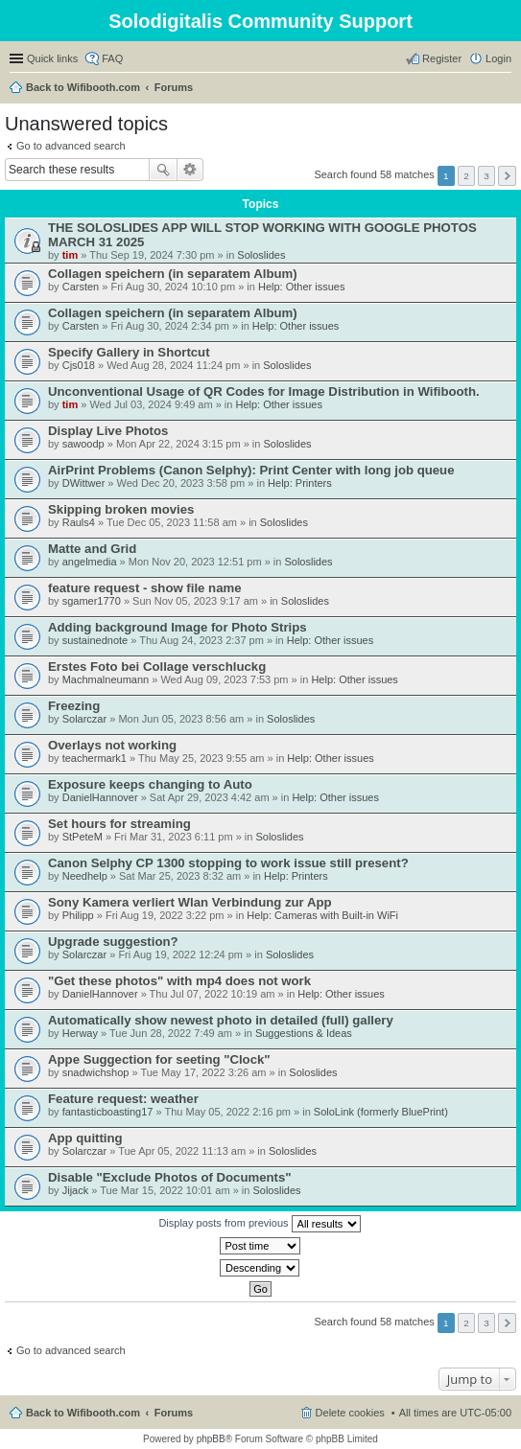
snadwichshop (96, 1072)
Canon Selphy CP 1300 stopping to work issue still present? (228, 863)
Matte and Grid (92, 548)
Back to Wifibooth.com (83, 87)
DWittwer (84, 483)
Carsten (81, 286)
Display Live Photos (108, 431)
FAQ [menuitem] (112, 58)
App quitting (85, 1138)
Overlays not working (112, 745)
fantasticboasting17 (108, 1111)
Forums (173, 87)
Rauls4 (78, 522)
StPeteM (82, 836)
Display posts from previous (259, 1223)
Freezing (74, 706)
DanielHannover (100, 797)
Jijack (75, 1190)
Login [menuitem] (498, 58)
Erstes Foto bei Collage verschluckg (157, 666)
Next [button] (507, 176)
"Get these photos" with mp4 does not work (179, 981)
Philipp (78, 915)
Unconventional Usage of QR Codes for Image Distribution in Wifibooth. (264, 391)
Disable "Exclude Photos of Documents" (170, 1177)
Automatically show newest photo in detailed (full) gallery (220, 1020)
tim (70, 255)
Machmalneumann (106, 679)
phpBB (211, 1439)
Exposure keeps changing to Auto (150, 784)
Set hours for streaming (119, 823)
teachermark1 (94, 758)
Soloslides (261, 255)
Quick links (52, 58)
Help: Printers (300, 483)
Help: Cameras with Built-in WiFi (322, 915)
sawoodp (83, 443)
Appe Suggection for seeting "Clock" (159, 1059)
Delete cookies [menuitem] (350, 1412)
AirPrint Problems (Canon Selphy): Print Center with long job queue (251, 470)
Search (163, 169)
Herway (80, 1033)
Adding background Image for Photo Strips (177, 627)
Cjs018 (78, 365)
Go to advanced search (71, 145)
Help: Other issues (301, 286)
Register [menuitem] (442, 58)
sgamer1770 (91, 601)
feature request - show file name (145, 588)
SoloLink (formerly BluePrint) (381, 1111)
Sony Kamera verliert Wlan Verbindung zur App (190, 902)
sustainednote (95, 640)
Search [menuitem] (503, 89)
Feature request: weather (123, 1099)
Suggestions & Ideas (303, 1033)
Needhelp (84, 876)
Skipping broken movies (121, 509)
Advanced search (190, 169)
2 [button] (466, 176)
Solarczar (84, 718)
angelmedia (89, 561)
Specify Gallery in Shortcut (129, 352)
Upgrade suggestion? (113, 941)
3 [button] (486, 176)
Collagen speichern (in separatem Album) (172, 273)
